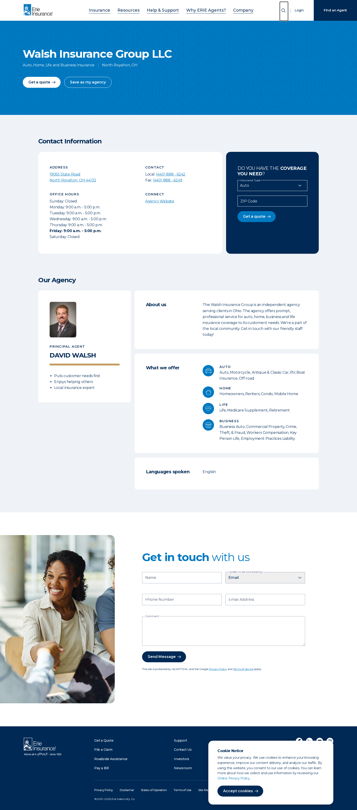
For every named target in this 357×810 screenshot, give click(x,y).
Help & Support (164, 10)
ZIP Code (248, 201)
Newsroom (183, 768)
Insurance (111, 10)
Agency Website (159, 201)
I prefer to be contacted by (246, 572)
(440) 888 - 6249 (167, 180)
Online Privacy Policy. (233, 778)
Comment (152, 616)
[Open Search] (284, 11)
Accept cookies (238, 791)
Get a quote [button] (39, 82)
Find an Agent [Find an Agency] (335, 10)
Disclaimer (127, 790)
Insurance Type (250, 180)
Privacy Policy (218, 669)
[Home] (39, 10)
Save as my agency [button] (88, 82)
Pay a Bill (101, 768)
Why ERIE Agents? (200, 10)
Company (231, 10)
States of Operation (154, 790)
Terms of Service (243, 669)
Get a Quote (104, 740)
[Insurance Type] (272, 186)
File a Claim (103, 750)
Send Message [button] (162, 657)
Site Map (203, 790)
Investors (181, 759)
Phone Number (159, 600)
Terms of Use (182, 790)
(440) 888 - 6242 (170, 174)
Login (299, 10)
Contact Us (183, 750)
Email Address (241, 600)
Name (150, 578)
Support (180, 740)
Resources (136, 10)
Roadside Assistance (111, 759)
